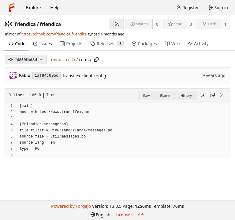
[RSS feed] (117, 24)
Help (55, 7)
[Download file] (203, 95)
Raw (146, 95)
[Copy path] (96, 59)
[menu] (100, 215)
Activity (198, 43)
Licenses (124, 214)
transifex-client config (84, 76)
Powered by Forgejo (71, 206)
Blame (165, 95)
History (186, 95)
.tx (72, 59)
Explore (33, 7)
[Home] (11, 7)
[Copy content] (212, 95)
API (141, 214)
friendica (25, 24)
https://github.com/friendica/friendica (54, 34)
